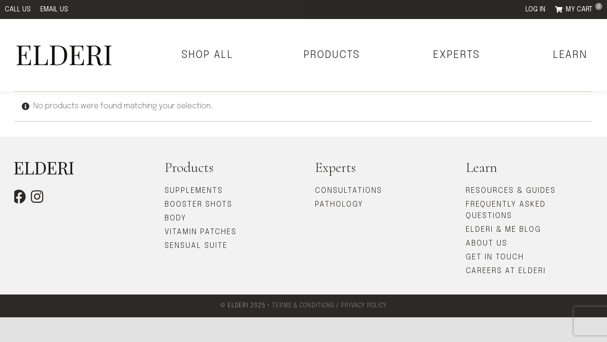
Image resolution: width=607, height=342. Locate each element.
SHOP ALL (207, 55)
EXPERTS (456, 55)
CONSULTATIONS (348, 191)
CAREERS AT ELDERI (506, 271)
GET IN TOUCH (495, 257)
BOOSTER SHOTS (198, 204)
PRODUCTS (332, 55)
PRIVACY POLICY (364, 306)
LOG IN (535, 9)
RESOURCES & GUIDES (511, 191)
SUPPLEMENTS (194, 191)
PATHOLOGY (339, 204)
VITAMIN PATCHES (201, 232)
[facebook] (19, 197)
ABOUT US (486, 243)
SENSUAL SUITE (196, 246)
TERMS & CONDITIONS (303, 306)
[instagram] (37, 197)
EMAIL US (54, 9)
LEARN (570, 55)
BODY (175, 218)
